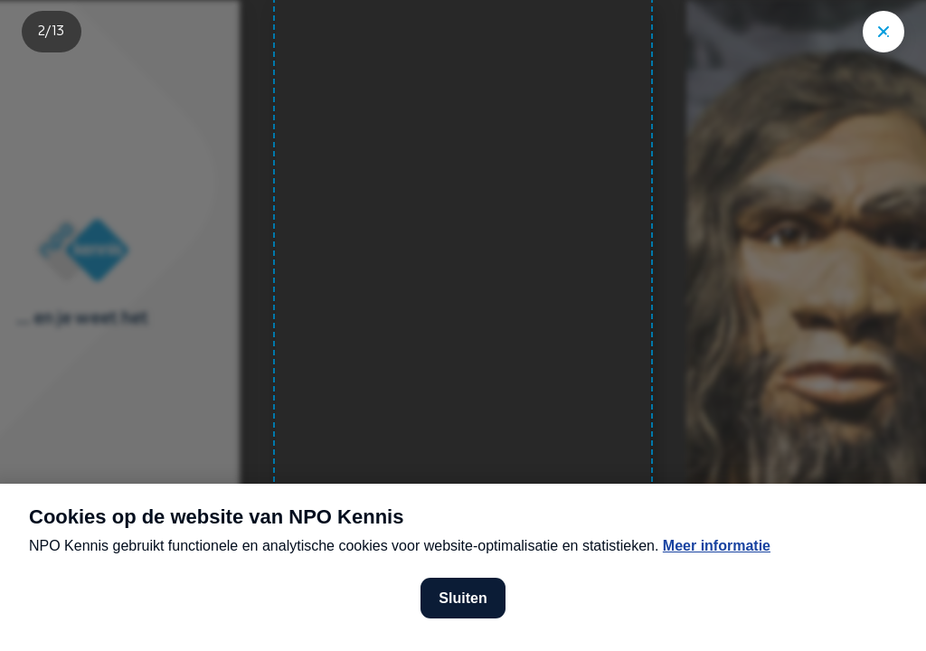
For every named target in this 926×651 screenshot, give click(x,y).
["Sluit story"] (883, 31)
